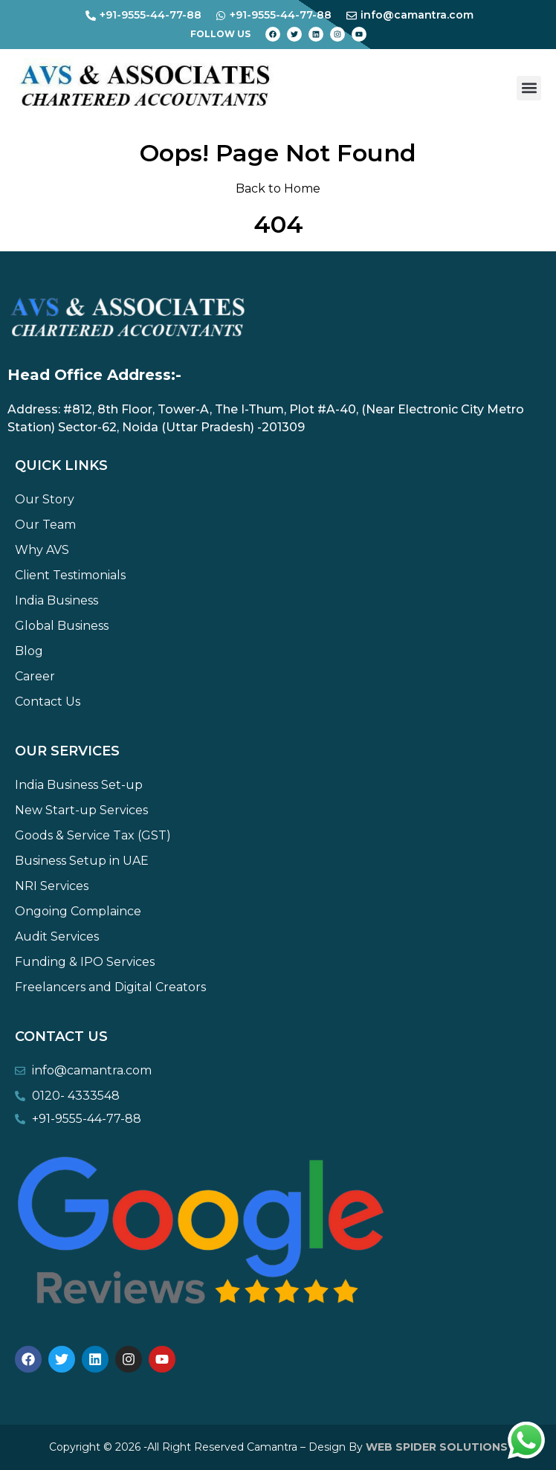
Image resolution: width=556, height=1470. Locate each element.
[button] (529, 88)
